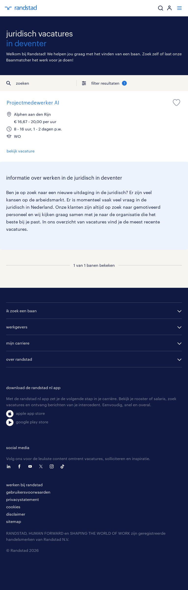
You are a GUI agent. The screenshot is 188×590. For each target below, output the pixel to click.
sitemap (13, 521)
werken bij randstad (24, 484)
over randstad (19, 359)
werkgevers (16, 326)
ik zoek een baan (21, 310)
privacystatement (22, 499)
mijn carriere (17, 343)
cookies (13, 506)
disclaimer (15, 514)
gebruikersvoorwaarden (28, 492)
